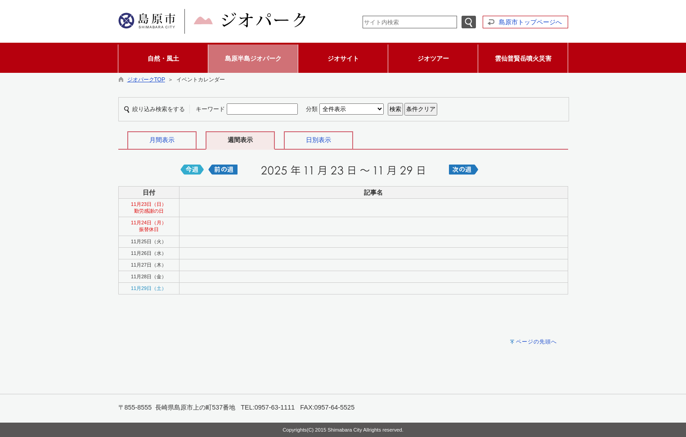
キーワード (210, 109)
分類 (312, 109)
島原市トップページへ (530, 22)
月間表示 (162, 139)
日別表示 (318, 139)
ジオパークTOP (146, 79)
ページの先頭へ (536, 341)
